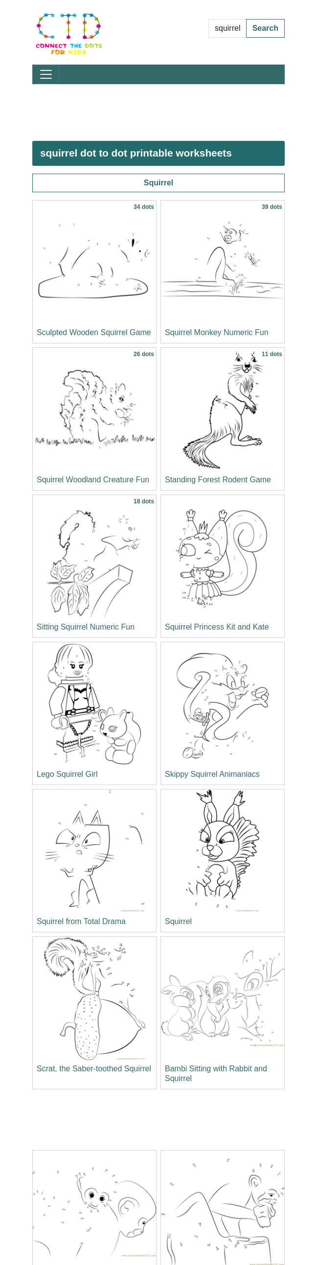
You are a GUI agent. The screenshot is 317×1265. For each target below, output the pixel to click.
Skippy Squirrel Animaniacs (212, 774)
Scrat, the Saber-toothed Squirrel (94, 1068)
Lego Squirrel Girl (67, 774)
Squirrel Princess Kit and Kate (217, 627)
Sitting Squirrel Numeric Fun (86, 627)
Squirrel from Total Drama (81, 921)
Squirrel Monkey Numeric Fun (217, 332)
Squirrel (158, 183)
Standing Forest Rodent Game (218, 479)
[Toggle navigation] (46, 74)
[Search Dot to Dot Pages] (227, 28)
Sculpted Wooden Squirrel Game (94, 332)
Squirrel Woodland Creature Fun (93, 479)
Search (265, 28)
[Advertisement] (158, 112)
